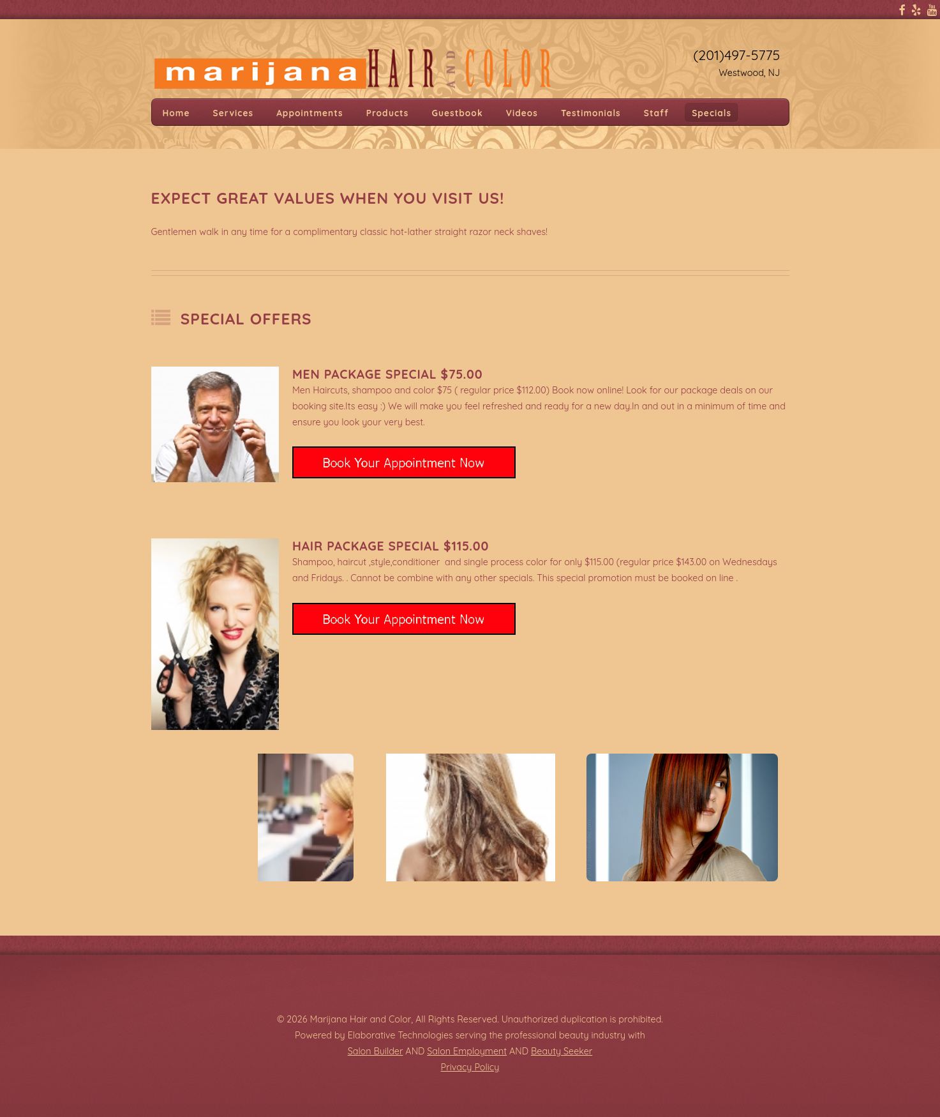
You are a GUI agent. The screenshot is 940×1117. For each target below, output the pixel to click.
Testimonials (591, 112)
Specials (711, 112)
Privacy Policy (470, 1067)
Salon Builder (375, 1051)
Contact (181, 140)
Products (387, 112)
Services (233, 112)
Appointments (309, 112)
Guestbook (457, 112)
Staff (656, 112)
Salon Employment (467, 1051)
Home (176, 112)
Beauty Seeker (561, 1051)
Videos (522, 112)
